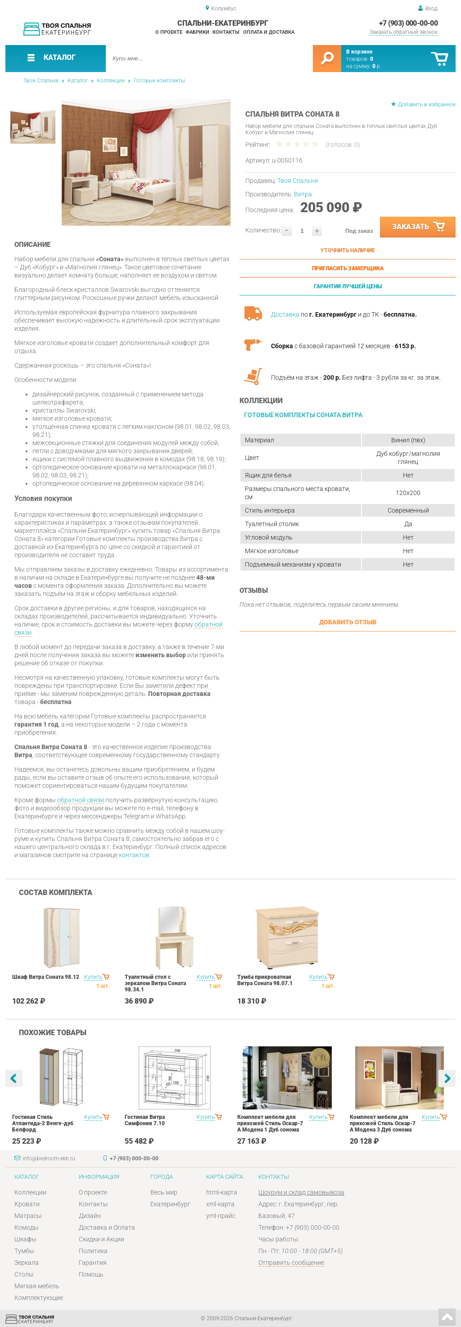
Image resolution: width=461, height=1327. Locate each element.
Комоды (26, 1227)
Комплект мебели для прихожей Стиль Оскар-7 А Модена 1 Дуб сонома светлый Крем (270, 1126)
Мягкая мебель (36, 1286)
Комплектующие (38, 1297)
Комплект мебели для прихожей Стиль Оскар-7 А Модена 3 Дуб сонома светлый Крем (383, 1126)
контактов (134, 855)
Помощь (91, 1274)
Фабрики (197, 32)
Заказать (419, 227)
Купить (93, 977)
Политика (93, 1250)
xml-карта (220, 1204)
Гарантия (93, 1262)
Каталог (78, 80)
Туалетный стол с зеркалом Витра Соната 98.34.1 (155, 983)
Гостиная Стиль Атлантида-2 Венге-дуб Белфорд (42, 1123)
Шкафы (25, 1239)
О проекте (168, 32)
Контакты (226, 32)
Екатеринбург (170, 1204)
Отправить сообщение (291, 1262)
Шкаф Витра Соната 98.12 (45, 977)
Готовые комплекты (159, 80)
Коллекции (111, 80)
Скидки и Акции (101, 1239)
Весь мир (163, 1192)
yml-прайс (220, 1215)
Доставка (285, 314)
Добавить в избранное (427, 104)
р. (376, 66)
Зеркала (26, 1262)
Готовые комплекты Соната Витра (303, 414)
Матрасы (28, 1215)
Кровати (27, 1204)
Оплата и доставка (268, 32)
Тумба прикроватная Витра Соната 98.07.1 (265, 980)
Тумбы (24, 1250)
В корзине (359, 52)
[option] (146, 162)
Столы (24, 1274)
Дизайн (90, 1215)
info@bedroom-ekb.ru (49, 1158)
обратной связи (80, 800)
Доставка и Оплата (107, 1227)
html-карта (221, 1192)
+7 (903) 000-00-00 (408, 23)
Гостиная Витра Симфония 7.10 (145, 1120)
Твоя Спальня (41, 80)
